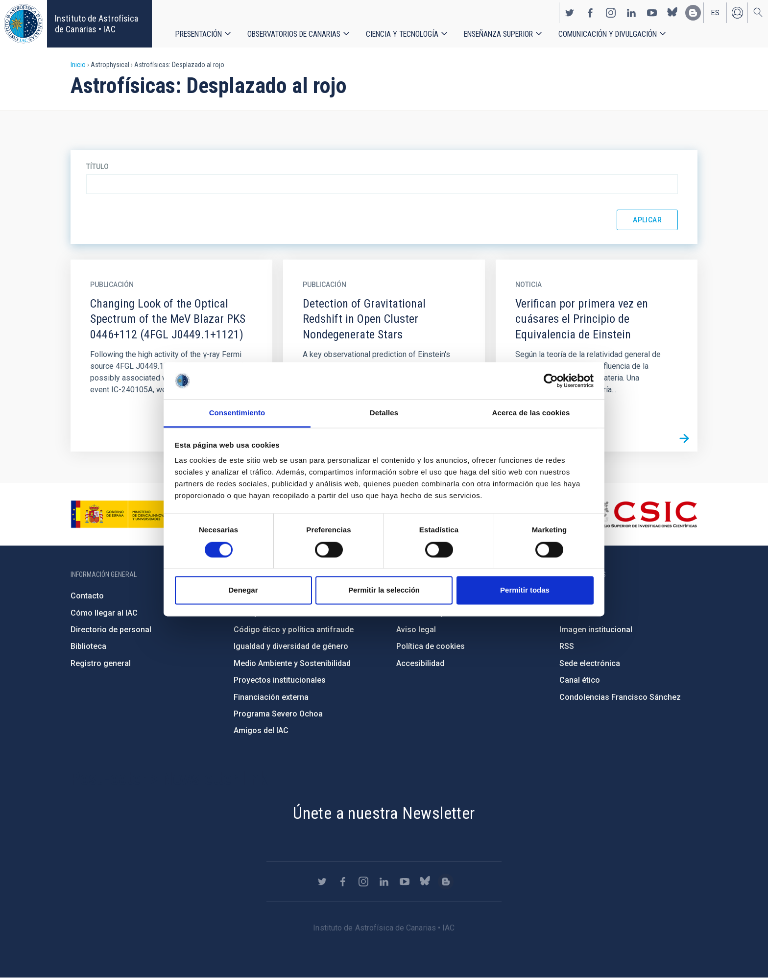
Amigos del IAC (261, 730)
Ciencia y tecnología (402, 34)
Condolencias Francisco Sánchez (620, 697)
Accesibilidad (420, 663)
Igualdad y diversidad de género (291, 646)
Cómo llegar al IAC (104, 613)
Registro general (101, 663)
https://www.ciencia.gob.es (125, 514)
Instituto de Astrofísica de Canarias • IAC (96, 23)
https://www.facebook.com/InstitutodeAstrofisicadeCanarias (590, 12)
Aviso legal (416, 629)
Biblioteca (88, 646)
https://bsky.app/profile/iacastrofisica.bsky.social (672, 12)
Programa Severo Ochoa (278, 713)
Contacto (87, 595)
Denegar (243, 590)
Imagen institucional (595, 629)
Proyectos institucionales (280, 680)
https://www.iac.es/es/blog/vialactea (693, 12)
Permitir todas (525, 590)
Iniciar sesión (737, 12)
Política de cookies (430, 646)
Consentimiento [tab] (237, 413)
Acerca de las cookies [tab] (531, 413)
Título (97, 166)
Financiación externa (271, 697)
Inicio (78, 65)
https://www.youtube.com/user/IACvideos (652, 12)
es (715, 13)
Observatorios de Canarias (293, 34)
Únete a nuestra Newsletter (384, 813)
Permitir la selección (384, 590)
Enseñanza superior (498, 34)
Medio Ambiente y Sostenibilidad (292, 663)
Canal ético (579, 680)
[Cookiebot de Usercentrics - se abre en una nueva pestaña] (551, 380)
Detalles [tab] (384, 413)
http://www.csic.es (643, 514)
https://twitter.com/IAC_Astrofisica (569, 12)
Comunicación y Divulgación (607, 34)
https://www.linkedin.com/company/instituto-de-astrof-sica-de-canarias (631, 12)
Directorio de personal (111, 629)
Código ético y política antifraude (294, 629)
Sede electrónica (589, 663)
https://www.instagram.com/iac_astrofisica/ (610, 12)
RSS (566, 646)
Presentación (198, 34)
